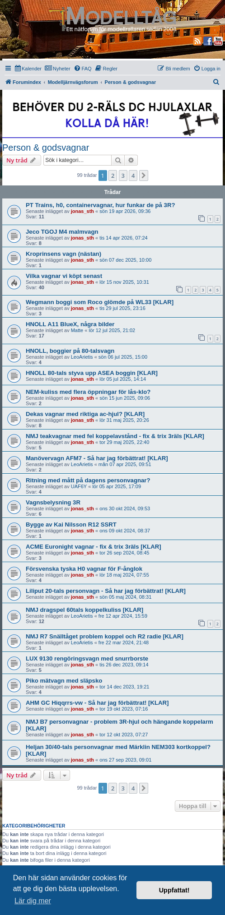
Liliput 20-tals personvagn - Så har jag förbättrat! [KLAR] (106, 590)
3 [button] (123, 175)
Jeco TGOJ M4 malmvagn (62, 231)
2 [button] (112, 175)
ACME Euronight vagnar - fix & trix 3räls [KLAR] (93, 546)
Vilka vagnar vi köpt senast (64, 276)
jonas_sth (82, 211)
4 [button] (133, 175)
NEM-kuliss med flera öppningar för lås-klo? (88, 391)
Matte (77, 330)
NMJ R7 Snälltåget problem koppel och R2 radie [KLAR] (104, 636)
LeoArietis (82, 357)
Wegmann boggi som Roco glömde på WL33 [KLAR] (99, 302)
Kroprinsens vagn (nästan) (63, 253)
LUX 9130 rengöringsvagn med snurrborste (87, 658)
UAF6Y (79, 486)
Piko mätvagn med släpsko (64, 680)
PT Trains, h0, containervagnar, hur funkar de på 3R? (100, 205)
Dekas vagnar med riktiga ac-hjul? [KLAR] (85, 414)
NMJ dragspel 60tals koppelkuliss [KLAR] (84, 609)
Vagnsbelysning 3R (53, 502)
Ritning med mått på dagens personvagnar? (88, 480)
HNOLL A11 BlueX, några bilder (70, 324)
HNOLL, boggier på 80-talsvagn (70, 350)
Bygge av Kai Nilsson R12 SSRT (71, 524)
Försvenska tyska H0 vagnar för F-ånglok (84, 568)
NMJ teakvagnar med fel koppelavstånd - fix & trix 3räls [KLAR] (115, 436)
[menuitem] (28, 68)
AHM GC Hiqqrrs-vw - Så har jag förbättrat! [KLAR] (97, 702)
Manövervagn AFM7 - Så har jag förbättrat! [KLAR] (97, 458)
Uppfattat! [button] (174, 890)
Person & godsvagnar (45, 147)
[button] (143, 175)
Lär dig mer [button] (32, 901)
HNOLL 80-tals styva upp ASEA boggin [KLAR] (92, 373)
